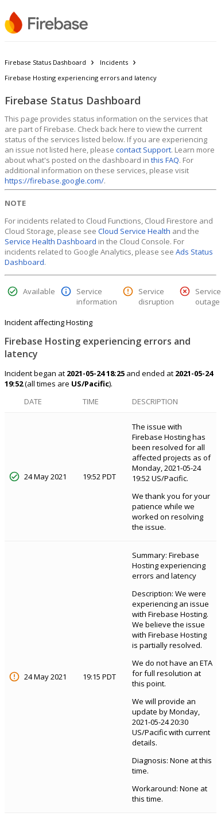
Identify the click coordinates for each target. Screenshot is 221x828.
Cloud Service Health (134, 231)
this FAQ (165, 160)
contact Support (143, 149)
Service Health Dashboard (50, 241)
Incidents (114, 62)
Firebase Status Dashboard (45, 62)
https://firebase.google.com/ (54, 180)
